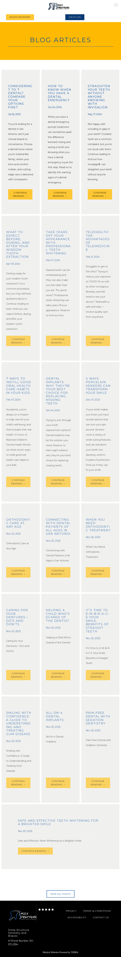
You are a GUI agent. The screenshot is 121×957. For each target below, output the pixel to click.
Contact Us (101, 917)
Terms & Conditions (97, 911)
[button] (116, 5)
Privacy (71, 911)
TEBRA (74, 952)
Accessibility (77, 917)
